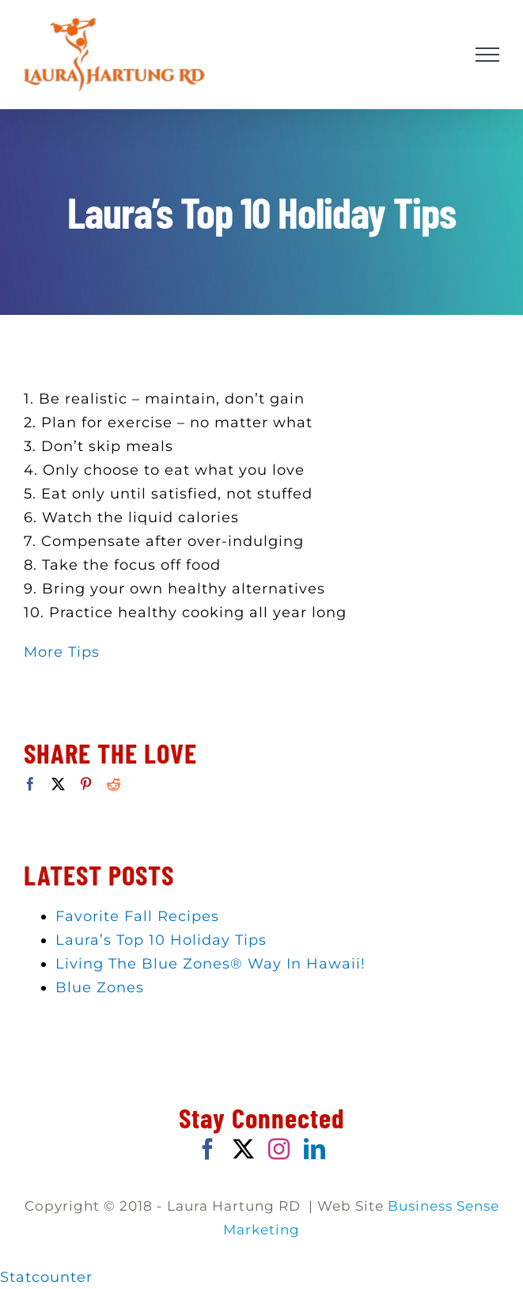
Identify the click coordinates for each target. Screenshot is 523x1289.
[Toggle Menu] (488, 54)
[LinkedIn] (315, 1148)
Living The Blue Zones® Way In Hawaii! (210, 963)
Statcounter (46, 1277)
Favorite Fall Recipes (137, 916)
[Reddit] (114, 783)
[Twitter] (58, 783)
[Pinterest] (86, 783)
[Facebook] (31, 783)
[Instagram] (279, 1148)
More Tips (62, 652)
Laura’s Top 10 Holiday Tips (161, 940)
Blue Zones (99, 987)
